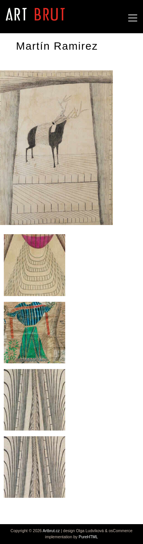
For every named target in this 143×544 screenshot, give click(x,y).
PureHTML (88, 536)
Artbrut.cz (51, 530)
